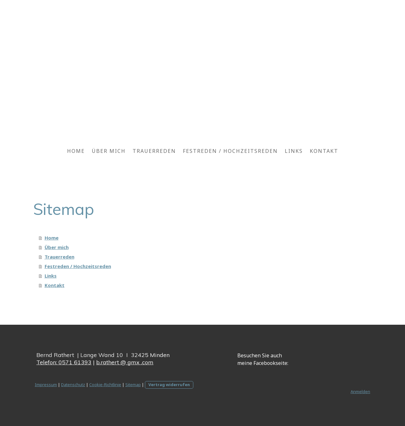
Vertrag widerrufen (169, 384)
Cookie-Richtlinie (105, 384)
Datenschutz (73, 384)
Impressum (46, 384)
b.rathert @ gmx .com (124, 362)
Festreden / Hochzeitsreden (230, 150)
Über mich (109, 150)
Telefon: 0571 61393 (63, 362)
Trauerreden (154, 150)
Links (294, 150)
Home (76, 150)
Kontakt (324, 150)
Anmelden (360, 391)
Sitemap (133, 384)
